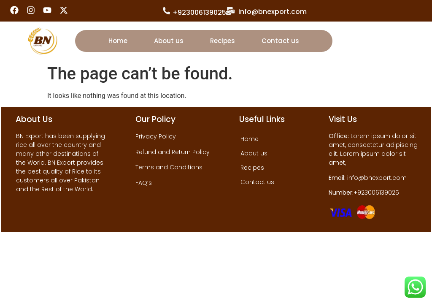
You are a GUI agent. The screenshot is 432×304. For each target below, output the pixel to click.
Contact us (280, 40)
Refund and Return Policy (172, 152)
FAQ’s (143, 183)
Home (117, 40)
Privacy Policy (155, 136)
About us (169, 40)
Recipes (222, 40)
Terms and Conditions (168, 167)
